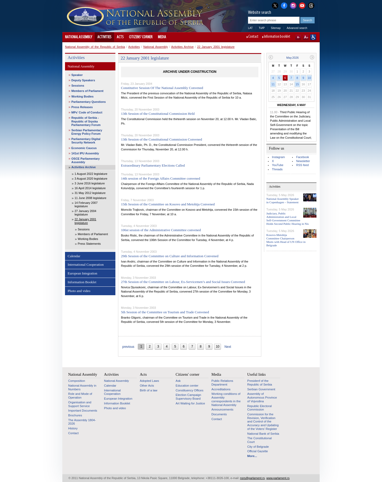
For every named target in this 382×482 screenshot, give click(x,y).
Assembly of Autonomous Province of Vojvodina (262, 397)
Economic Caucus (84, 148)
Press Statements (89, 243)
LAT (250, 28)
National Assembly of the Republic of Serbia (95, 46)
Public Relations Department (222, 382)
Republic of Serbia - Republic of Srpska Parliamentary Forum (86, 121)
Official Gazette (257, 451)
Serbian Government (261, 389)
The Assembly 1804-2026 (82, 421)
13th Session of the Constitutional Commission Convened (161, 139)
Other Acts (147, 385)
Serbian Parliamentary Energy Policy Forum (86, 132)
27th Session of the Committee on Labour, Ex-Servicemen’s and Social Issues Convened (183, 282)
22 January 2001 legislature (216, 46)
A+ (306, 37)
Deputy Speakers (83, 80)
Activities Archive (182, 46)
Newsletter (303, 161)
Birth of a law (148, 390)
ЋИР (262, 28)
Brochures (75, 415)
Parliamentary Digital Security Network (85, 140)
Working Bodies (82, 96)
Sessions (77, 85)
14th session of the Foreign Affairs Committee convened (160, 178)
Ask (178, 380)
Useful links (256, 374)
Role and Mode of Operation (80, 395)
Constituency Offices (189, 390)
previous (128, 347)
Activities (104, 37)
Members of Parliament (87, 90)
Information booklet (277, 37)
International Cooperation (86, 265)
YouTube (277, 165)
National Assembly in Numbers (82, 387)
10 (309, 77)
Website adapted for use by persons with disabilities (313, 37)
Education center (187, 385)
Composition (76, 380)
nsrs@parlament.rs (252, 478)
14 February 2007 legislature (86, 204)
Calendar (74, 256)
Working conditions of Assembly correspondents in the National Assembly (226, 399)
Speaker (77, 75)
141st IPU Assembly (85, 153)
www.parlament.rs (277, 478)
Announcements (222, 409)
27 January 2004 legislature (85, 212)
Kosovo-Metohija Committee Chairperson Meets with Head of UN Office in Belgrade (286, 240)
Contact (253, 37)
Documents (219, 414)
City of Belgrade (258, 446)
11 (273, 84)
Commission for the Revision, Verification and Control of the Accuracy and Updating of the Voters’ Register (263, 421)
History (73, 428)
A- (298, 37)
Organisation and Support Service (79, 404)
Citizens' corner (141, 37)
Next (227, 347)
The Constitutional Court (259, 440)
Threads (277, 169)
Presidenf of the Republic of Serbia (259, 382)
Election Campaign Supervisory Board (188, 396)
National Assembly (78, 37)
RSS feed (302, 165)
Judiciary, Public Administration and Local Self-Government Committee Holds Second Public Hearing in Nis (287, 219)
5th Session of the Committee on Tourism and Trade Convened (165, 312)
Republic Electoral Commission (259, 407)
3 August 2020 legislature (91, 178)
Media (162, 37)
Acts (120, 37)
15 (297, 84)
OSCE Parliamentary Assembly (85, 160)
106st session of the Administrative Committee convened (161, 230)
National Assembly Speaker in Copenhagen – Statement (282, 200)
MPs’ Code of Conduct (86, 112)
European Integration (82, 273)
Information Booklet (82, 282)
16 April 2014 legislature (90, 188)
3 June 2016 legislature (90, 183)
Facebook (302, 157)
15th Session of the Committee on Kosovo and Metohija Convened (168, 204)
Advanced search (297, 28)
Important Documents (82, 410)
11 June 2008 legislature (90, 198)
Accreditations (221, 389)
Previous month (270, 57)
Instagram (278, 157)
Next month (312, 57)
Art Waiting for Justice (190, 403)
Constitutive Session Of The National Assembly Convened (162, 88)
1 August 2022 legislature (91, 173)
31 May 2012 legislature (90, 193)
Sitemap (276, 28)
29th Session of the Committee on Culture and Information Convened (169, 256)
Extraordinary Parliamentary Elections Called (153, 165)
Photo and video (79, 291)
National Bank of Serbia (263, 433)
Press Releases (82, 107)
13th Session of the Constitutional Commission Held (158, 114)
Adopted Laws (149, 380)
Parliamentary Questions (88, 101)
